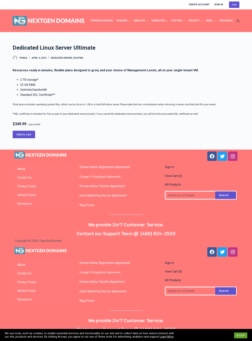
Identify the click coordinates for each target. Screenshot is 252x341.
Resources (24, 203)
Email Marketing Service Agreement (102, 195)
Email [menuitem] (211, 20)
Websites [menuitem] (141, 20)
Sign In (169, 167)
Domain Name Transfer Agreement (102, 186)
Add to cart (23, 134)
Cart (234, 4)
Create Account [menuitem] (199, 4)
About (21, 169)
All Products (173, 184)
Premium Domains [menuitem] (102, 20)
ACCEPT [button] (240, 335)
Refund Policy (26, 195)
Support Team (118, 234)
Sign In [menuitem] (218, 4)
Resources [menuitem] (226, 20)
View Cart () (173, 176)
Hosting (78, 58)
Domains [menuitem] (123, 20)
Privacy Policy (26, 186)
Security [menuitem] (196, 20)
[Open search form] (238, 20)
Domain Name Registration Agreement (103, 167)
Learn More (167, 336)
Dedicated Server (61, 58)
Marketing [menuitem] (160, 20)
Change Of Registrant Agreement (99, 176)
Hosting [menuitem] (178, 20)
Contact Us (24, 177)
